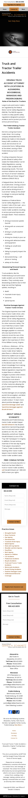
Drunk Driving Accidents (13, 569)
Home (4, 9)
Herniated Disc (10, 539)
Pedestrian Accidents (12, 559)
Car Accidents (9, 556)
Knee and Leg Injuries (12, 546)
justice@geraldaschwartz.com (14, 666)
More (23, 9)
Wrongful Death (10, 533)
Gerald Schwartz (8, 425)
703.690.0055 (16, 682)
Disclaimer (14, 733)
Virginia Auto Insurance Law (14, 587)
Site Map (14, 735)
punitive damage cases (11, 405)
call (3, 470)
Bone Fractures (10, 535)
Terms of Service (11, 758)
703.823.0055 (16, 664)
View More (18, 725)
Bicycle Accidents (10, 561)
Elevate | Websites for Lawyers (14, 796)
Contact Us (14, 9)
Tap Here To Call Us (14, 5)
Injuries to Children (11, 554)
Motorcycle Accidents (12, 567)
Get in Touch (14, 596)
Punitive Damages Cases (13, 571)
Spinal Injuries (9, 544)
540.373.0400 (16, 701)
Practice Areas (8, 529)
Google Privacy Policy (15, 756)
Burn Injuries (9, 552)
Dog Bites (8, 550)
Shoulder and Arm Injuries (13, 548)
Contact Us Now (14, 522)
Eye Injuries (9, 537)
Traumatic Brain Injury (12, 541)
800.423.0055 (17, 661)
